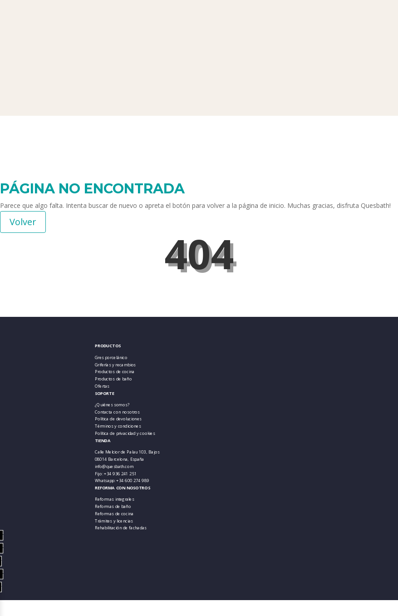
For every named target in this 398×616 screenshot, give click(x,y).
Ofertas (102, 386)
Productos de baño (113, 379)
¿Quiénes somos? (112, 405)
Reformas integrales (114, 499)
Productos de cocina (115, 372)
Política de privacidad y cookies (125, 433)
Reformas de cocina (114, 514)
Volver (23, 222)
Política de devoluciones (118, 419)
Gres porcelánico (111, 357)
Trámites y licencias (114, 520)
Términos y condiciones (118, 426)
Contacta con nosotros (117, 412)
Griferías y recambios (115, 365)
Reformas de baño (113, 506)
